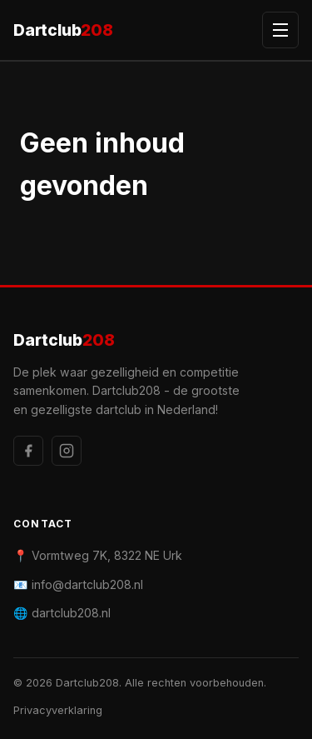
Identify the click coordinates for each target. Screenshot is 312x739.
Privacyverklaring (57, 710)
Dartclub (63, 30)
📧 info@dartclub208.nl (78, 584)
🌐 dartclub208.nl (62, 613)
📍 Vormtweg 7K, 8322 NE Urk (97, 555)
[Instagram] (67, 451)
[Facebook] (28, 451)
